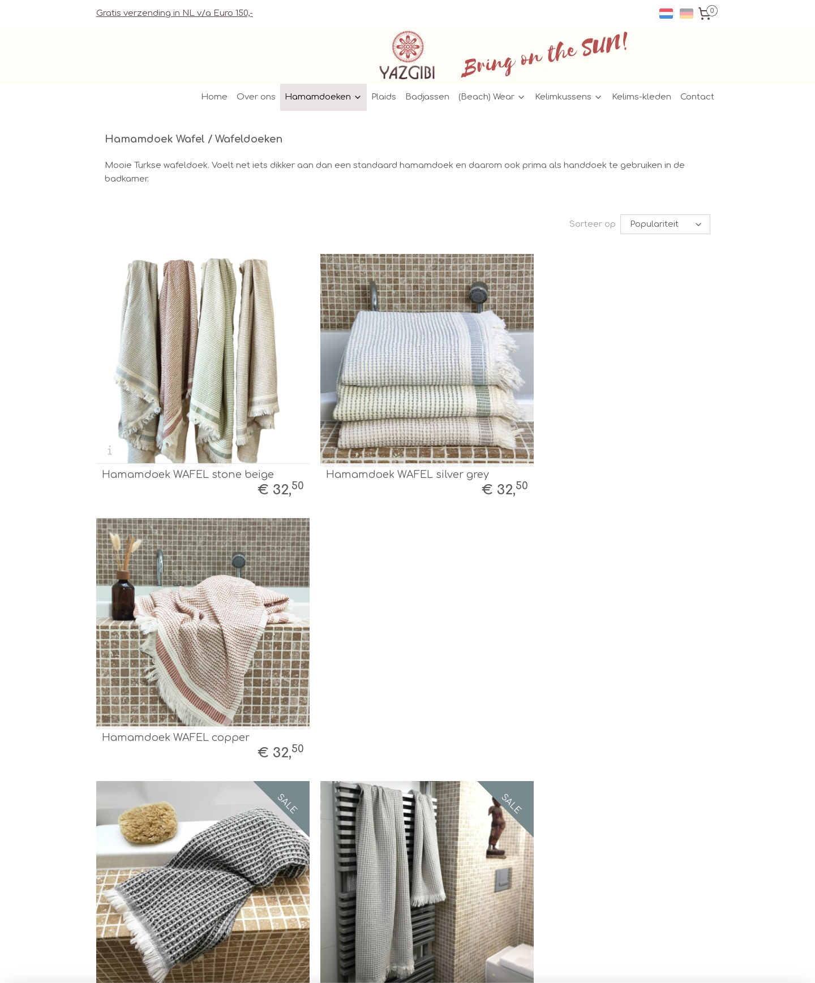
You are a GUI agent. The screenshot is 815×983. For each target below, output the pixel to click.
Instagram (371, 825)
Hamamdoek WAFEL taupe (383, 712)
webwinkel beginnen (421, 962)
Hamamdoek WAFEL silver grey (394, 461)
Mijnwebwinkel (523, 962)
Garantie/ (245, 876)
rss (377, 962)
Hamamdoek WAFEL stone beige (188, 461)
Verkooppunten (257, 825)
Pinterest (367, 838)
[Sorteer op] (665, 224)
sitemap (353, 962)
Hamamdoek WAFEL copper (598, 461)
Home (214, 97)
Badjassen (427, 97)
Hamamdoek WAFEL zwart (171, 712)
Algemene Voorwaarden (274, 850)
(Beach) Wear (492, 97)
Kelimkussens (569, 97)
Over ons (256, 97)
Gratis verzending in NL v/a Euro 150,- (174, 13)
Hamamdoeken (323, 97)
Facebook (371, 812)
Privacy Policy (253, 863)
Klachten (282, 876)
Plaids (383, 97)
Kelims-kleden (641, 97)
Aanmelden (508, 877)
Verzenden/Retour (262, 812)
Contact (697, 97)
